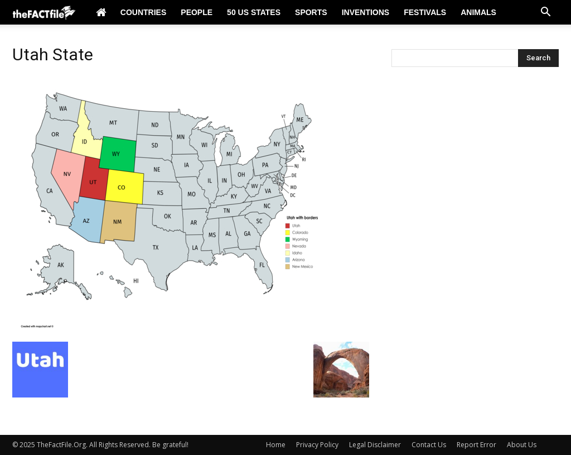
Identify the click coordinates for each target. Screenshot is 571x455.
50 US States (253, 12)
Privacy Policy (317, 444)
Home (276, 444)
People (196, 12)
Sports (311, 12)
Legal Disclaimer (375, 444)
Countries (143, 12)
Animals (478, 12)
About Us (521, 444)
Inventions (366, 12)
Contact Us (429, 444)
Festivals (425, 12)
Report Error (476, 444)
